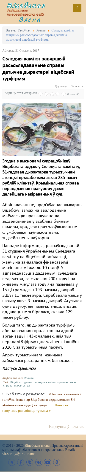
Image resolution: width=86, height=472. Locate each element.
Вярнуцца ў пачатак (66, 426)
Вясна (29, 19)
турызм (27, 382)
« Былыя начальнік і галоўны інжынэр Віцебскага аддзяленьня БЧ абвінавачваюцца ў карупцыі (41, 399)
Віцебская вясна (37, 445)
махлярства (22, 385)
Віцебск (15, 382)
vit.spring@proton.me (18, 454)
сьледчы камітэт (45, 382)
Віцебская (26, 5)
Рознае (29, 378)
